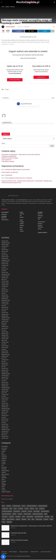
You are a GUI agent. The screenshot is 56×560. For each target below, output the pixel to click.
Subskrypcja (4, 553)
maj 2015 (4, 396)
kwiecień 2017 (5, 363)
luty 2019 (4, 330)
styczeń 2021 (5, 295)
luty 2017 (4, 367)
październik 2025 (6, 243)
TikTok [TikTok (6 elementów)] (51, 519)
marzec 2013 (5, 438)
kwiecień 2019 (5, 326)
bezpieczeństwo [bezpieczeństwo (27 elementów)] (16, 506)
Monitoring (4, 218)
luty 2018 (4, 349)
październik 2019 (6, 318)
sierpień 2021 (5, 286)
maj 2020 (4, 305)
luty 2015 (4, 401)
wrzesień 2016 (5, 375)
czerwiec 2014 (5, 415)
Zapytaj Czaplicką (42, 232)
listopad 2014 (5, 407)
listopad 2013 (5, 428)
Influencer (40, 214)
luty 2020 (4, 311)
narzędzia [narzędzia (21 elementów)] (11, 516)
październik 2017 (6, 354)
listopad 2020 (5, 298)
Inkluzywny (40, 216)
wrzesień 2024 (5, 262)
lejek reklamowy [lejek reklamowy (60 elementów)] (45, 511)
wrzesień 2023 (5, 276)
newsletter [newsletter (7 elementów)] (18, 516)
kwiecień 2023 (5, 283)
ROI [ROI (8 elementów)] (29, 519)
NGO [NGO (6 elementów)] (23, 516)
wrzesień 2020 (5, 302)
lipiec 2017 (4, 358)
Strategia (7, 6)
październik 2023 (6, 274)
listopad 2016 (5, 372)
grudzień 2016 (5, 370)
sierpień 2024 (5, 264)
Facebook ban (14, 172)
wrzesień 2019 (5, 319)
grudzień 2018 (5, 333)
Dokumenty (4, 552)
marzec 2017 (5, 365)
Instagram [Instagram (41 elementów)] (24, 511)
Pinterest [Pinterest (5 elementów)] (47, 516)
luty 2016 (4, 381)
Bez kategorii (5, 212)
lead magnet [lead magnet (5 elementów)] (36, 511)
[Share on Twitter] (31, 31)
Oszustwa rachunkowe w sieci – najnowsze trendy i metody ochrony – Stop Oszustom (22, 181)
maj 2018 (4, 344)
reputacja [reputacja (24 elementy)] (24, 519)
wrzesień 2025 (5, 244)
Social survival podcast (46, 552)
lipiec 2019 (4, 323)
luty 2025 (4, 253)
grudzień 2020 (5, 297)
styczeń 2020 (5, 312)
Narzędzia (4, 216)
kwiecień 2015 (5, 398)
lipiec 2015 (4, 393)
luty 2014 (4, 422)
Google (7, 89)
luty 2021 (4, 293)
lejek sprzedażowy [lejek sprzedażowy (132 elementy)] (6, 514)
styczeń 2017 (5, 368)
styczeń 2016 (5, 382)
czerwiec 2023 (5, 281)
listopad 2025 (5, 241)
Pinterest (22, 225)
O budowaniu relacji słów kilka (9, 156)
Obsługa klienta (41, 222)
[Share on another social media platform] (52, 31)
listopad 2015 (5, 386)
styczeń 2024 (5, 272)
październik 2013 (6, 429)
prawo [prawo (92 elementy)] (3, 519)
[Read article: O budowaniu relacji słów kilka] (5, 535)
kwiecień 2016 (5, 377)
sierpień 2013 (5, 433)
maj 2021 (4, 288)
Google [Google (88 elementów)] (26, 508)
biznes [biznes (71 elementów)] (23, 506)
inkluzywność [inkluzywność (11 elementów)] (17, 511)
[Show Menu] (1, 2)
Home (3, 6)
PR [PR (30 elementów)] (52, 516)
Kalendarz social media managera (10, 158)
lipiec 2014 (4, 414)
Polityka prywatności (23, 552)
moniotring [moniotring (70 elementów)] (4, 516)
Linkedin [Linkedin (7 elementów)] (20, 514)
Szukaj (3, 143)
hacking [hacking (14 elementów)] (32, 508)
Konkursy (4, 214)
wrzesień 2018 (5, 337)
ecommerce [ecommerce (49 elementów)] (4, 508)
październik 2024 (6, 260)
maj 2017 (4, 361)
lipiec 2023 (4, 279)
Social (21, 212)
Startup (39, 229)
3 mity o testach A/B (6, 160)
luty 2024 (4, 271)
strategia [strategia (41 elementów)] (46, 519)
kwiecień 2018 (5, 346)
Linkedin (22, 223)
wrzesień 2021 (5, 284)
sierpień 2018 (5, 339)
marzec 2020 (5, 309)
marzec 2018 (5, 347)
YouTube (22, 231)
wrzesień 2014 (5, 410)
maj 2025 (4, 248)
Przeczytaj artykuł (41, 78)
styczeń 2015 (5, 403)
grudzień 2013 (5, 426)
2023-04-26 (20, 26)
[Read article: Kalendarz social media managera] (5, 542)
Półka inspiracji (5, 220)
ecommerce (40, 227)
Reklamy (22, 217)
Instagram (22, 222)
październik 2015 (6, 387)
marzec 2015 (5, 400)
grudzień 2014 (5, 405)
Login (21, 58)
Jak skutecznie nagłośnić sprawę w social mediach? (17, 169)
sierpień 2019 (5, 321)
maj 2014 (4, 417)
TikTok (21, 227)
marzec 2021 (5, 292)
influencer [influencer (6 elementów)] (42, 508)
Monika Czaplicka (10, 26)
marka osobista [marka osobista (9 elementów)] (27, 514)
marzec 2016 (5, 379)
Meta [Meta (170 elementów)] (46, 514)
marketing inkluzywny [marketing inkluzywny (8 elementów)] (38, 514)
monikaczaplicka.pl (22, 200)
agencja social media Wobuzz (24, 556)
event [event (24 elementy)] (15, 508)
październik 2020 (6, 300)
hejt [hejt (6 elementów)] (37, 508)
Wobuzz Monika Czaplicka (8, 200)
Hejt (39, 219)
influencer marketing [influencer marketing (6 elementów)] (7, 511)
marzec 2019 (5, 328)
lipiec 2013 (4, 435)
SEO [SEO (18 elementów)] (33, 519)
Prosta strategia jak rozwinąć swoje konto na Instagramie (18, 178)
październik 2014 (6, 408)
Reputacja (12, 6)
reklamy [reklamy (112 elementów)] (18, 519)
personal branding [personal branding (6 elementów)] (39, 516)
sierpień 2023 (5, 277)
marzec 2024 (5, 269)
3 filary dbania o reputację (8, 161)
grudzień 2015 (5, 384)
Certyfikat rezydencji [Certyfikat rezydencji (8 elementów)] (31, 506)
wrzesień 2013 (5, 431)
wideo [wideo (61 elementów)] (3, 522)
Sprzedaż (40, 225)
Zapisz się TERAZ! (14, 80)
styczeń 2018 (5, 351)
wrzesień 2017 (5, 356)
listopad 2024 (5, 258)
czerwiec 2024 (5, 265)
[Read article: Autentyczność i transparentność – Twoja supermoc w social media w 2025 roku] (5, 528)
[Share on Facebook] (18, 31)
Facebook (22, 214)
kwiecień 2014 (5, 419)
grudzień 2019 (5, 314)
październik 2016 (6, 374)
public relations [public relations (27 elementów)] (10, 519)
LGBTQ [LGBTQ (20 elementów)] (14, 514)
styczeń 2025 (5, 255)
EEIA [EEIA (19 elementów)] (11, 508)
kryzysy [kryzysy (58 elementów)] (30, 511)
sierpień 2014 (5, 412)
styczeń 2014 (5, 424)
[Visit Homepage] (27, 2)
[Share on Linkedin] (44, 31)
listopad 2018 (5, 335)
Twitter (21, 229)
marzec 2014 (5, 421)
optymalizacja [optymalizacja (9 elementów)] (30, 516)
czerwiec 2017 (5, 360)
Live (21, 215)
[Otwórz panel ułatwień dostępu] (3, 556)
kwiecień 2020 (5, 307)
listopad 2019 (5, 316)
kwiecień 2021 (5, 290)
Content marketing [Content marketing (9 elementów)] (42, 506)
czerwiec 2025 (5, 246)
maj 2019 (4, 325)
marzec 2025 (5, 251)
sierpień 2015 (5, 391)
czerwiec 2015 (5, 395)
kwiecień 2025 (5, 250)
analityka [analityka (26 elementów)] (9, 506)
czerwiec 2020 (5, 304)
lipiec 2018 (4, 340)
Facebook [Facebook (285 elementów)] (20, 508)
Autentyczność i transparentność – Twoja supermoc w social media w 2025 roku (21, 154)
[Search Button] (54, 2)
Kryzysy (39, 217)
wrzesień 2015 (5, 389)
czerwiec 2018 (5, 342)
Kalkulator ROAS (34, 552)
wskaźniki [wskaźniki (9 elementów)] (9, 522)
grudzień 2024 (5, 257)
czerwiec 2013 (5, 436)
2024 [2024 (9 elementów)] (3, 506)
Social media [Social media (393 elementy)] (39, 519)
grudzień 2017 (5, 353)
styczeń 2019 (5, 332)
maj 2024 (4, 267)
